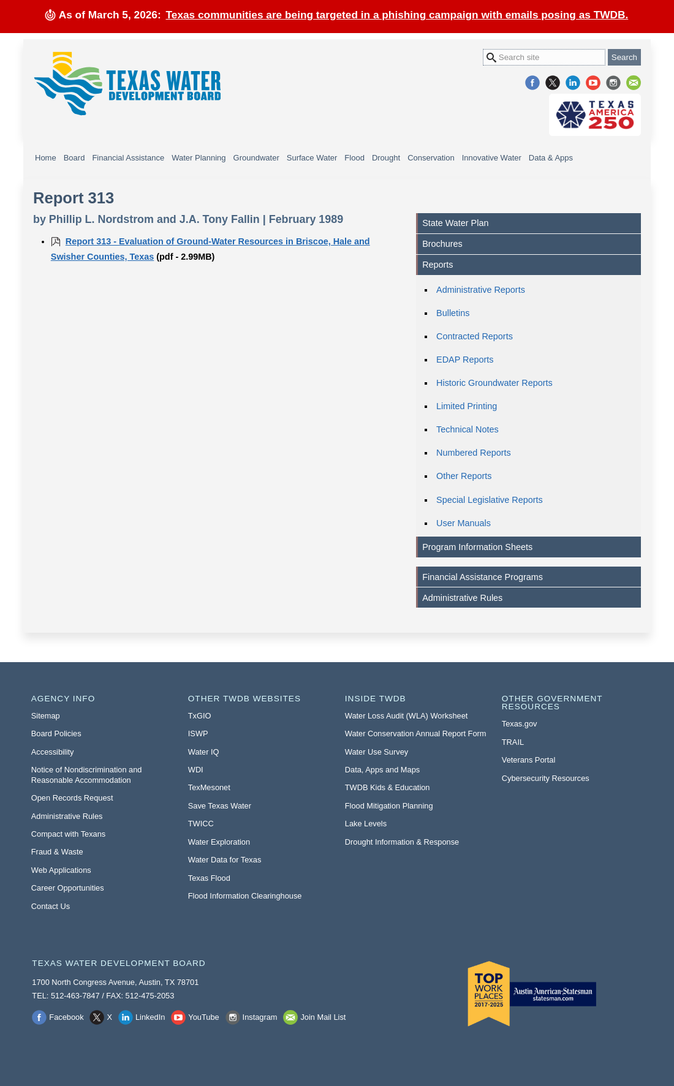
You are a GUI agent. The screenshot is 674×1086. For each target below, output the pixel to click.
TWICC (201, 823)
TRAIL (513, 742)
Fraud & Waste (57, 851)
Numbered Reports (473, 453)
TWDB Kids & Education (387, 787)
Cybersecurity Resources (545, 778)
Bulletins (452, 313)
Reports (437, 265)
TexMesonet (209, 787)
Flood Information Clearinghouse (245, 895)
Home (45, 157)
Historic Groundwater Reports (494, 383)
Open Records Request (72, 797)
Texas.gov (519, 723)
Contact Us (50, 906)
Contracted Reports (474, 336)
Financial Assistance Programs (482, 577)
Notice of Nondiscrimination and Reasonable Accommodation (86, 775)
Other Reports (463, 476)
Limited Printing (466, 406)
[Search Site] (544, 57)
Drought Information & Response (402, 842)
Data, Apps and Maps (382, 769)
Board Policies (56, 733)
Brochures (442, 244)
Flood (354, 157)
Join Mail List (633, 82)
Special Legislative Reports (489, 500)
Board (74, 157)
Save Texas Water (219, 805)
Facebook (532, 82)
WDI (195, 769)
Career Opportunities (67, 887)
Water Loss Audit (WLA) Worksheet (406, 715)
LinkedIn (573, 82)
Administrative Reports (480, 290)
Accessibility (52, 751)
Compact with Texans (68, 834)
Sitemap (45, 715)
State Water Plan (455, 223)
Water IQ (203, 751)
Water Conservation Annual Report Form (416, 733)
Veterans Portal (529, 759)
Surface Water (312, 157)
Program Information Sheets (477, 547)
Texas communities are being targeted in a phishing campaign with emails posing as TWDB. (397, 15)
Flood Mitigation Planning (389, 805)
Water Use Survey (376, 751)
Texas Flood (209, 878)
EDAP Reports (464, 359)
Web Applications (61, 870)
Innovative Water (491, 157)
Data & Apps (551, 157)
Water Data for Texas (224, 859)
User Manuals (463, 523)
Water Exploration (219, 842)
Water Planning (198, 157)
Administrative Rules (462, 598)
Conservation (431, 157)
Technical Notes (467, 429)
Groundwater (256, 157)
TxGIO (199, 715)
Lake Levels (366, 823)
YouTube (593, 82)
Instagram (613, 82)
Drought (386, 157)
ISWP (198, 733)
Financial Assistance (128, 157)
